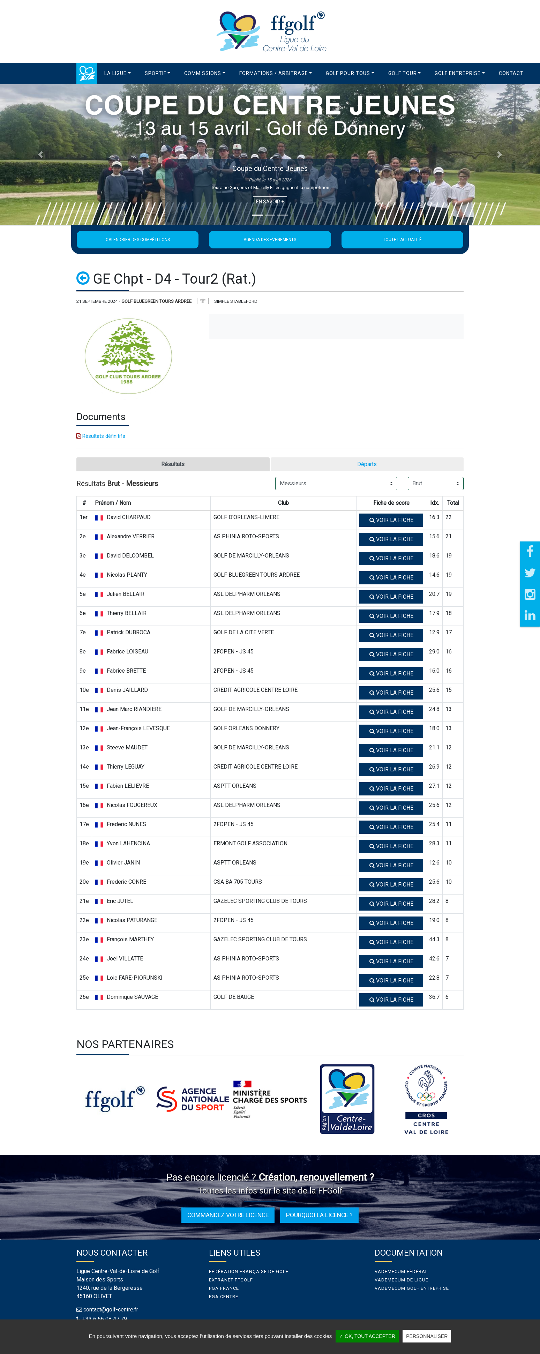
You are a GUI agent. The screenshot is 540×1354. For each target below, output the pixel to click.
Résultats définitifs (100, 436)
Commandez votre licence (228, 1215)
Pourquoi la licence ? (319, 1215)
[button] (117, 73)
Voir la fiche (391, 520)
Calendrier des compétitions (138, 239)
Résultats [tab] (173, 464)
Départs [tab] (367, 464)
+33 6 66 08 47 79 (104, 1319)
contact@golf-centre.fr (110, 1309)
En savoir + (270, 201)
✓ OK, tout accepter (367, 1336)
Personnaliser (427, 1336)
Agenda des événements (269, 239)
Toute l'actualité (402, 239)
